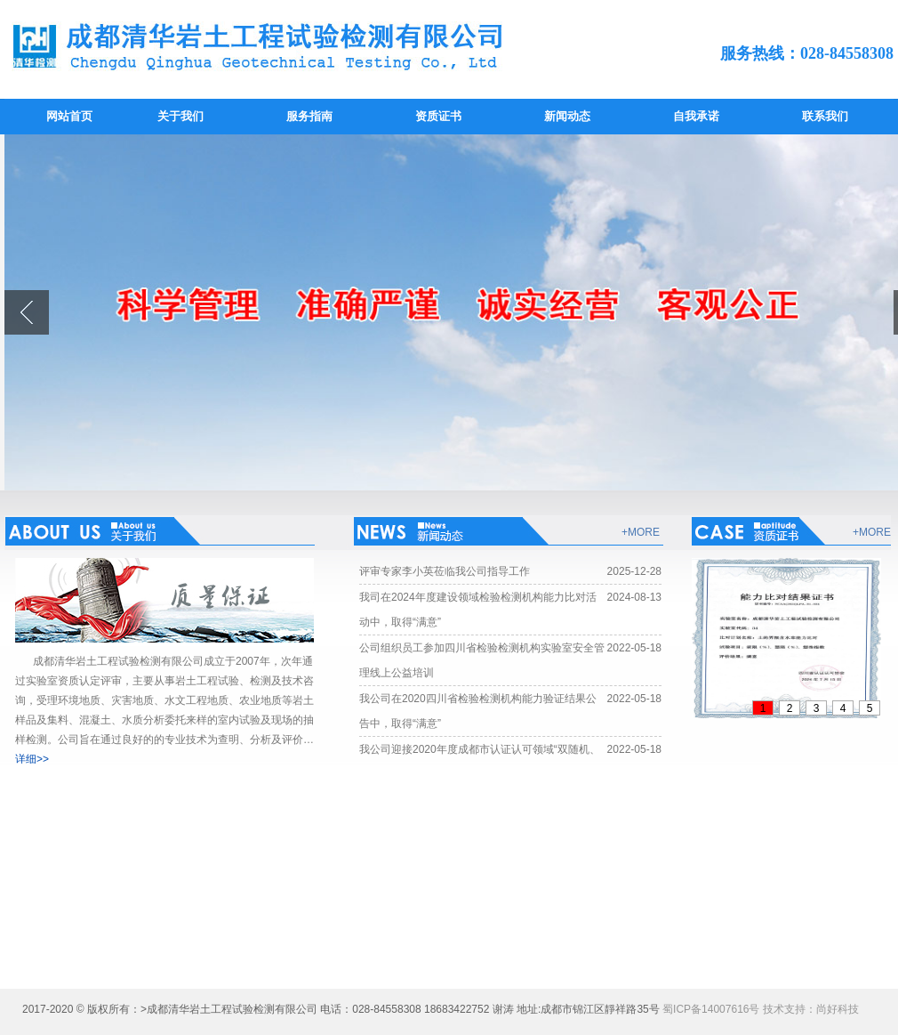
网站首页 (69, 116)
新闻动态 (567, 116)
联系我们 (825, 116)
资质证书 (438, 116)
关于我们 (180, 116)
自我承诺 (696, 116)
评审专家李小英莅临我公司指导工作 (444, 571)
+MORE (640, 532)
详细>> (32, 759)
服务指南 (309, 116)
